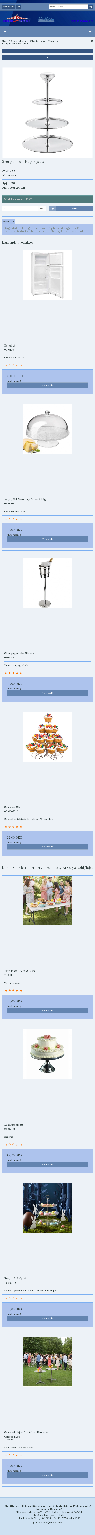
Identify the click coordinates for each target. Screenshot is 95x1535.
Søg (90, 6)
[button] (47, 51)
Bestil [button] (63, 208)
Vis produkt (47, 385)
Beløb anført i (8, 6)
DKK (18, 6)
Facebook (40, 1522)
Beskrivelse (8, 221)
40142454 (76, 1512)
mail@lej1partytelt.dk (52, 1515)
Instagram (55, 1522)
